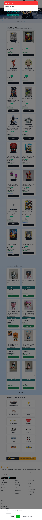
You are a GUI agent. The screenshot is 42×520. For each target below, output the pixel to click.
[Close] (36, 2)
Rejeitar (12, 516)
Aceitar (18, 516)
